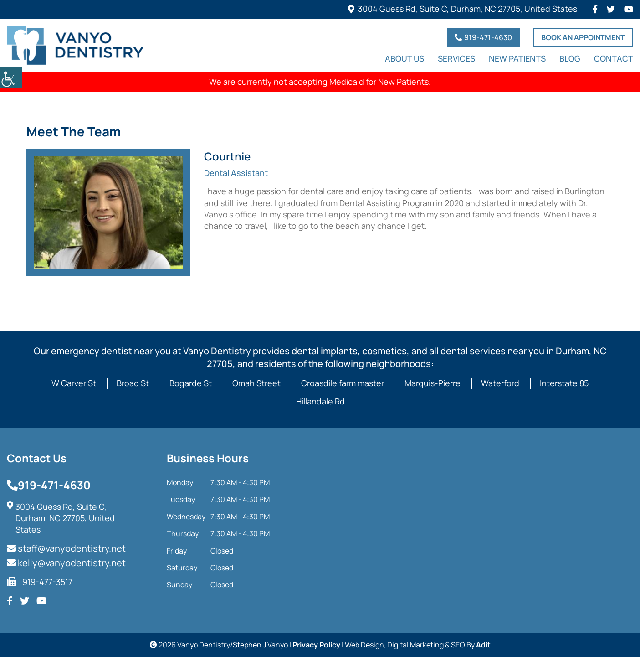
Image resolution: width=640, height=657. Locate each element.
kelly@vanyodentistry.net (66, 563)
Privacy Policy (316, 645)
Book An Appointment (583, 37)
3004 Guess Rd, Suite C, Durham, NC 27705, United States (467, 9)
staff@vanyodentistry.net (66, 548)
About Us (404, 59)
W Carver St (73, 383)
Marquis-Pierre (432, 383)
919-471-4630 (483, 37)
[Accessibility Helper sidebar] (11, 77)
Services (456, 59)
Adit (483, 645)
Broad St (133, 383)
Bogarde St (190, 383)
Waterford (500, 383)
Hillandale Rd (320, 401)
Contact (613, 59)
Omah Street (256, 383)
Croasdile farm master (342, 383)
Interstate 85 (564, 383)
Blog (569, 59)
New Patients (517, 59)
